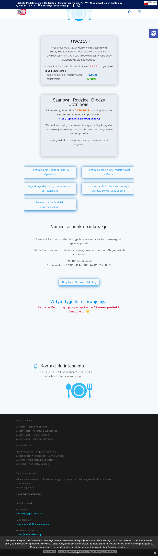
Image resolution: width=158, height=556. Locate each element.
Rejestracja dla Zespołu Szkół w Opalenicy (50, 172)
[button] (153, 33)
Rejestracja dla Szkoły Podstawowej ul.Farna (108, 172)
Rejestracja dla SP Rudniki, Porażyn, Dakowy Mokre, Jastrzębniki (108, 188)
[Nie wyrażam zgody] (153, 546)
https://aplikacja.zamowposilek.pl (79, 119)
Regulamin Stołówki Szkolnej (79, 282)
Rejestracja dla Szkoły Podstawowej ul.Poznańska (49, 188)
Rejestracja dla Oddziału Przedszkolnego (50, 205)
